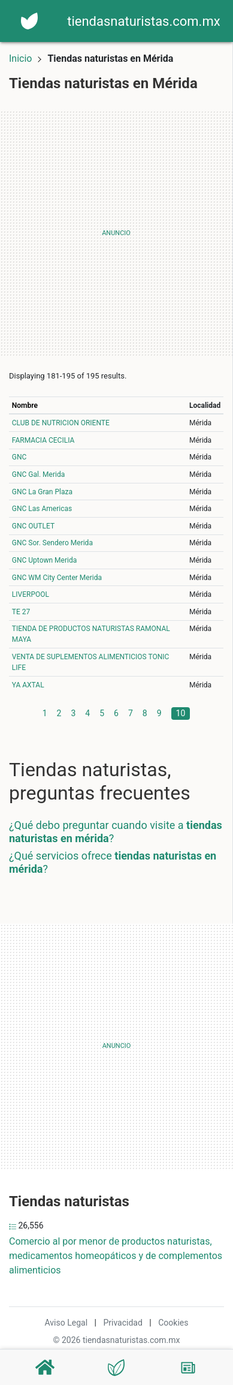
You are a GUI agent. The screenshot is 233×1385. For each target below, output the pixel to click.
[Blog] (188, 1367)
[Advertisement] (116, 233)
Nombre (25, 405)
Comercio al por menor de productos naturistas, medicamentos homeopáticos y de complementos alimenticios (115, 1256)
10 (181, 713)
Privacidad (122, 1322)
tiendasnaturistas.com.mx (143, 21)
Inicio (20, 58)
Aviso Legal (66, 1322)
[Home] (29, 20)
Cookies (173, 1322)
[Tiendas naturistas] (116, 1367)
